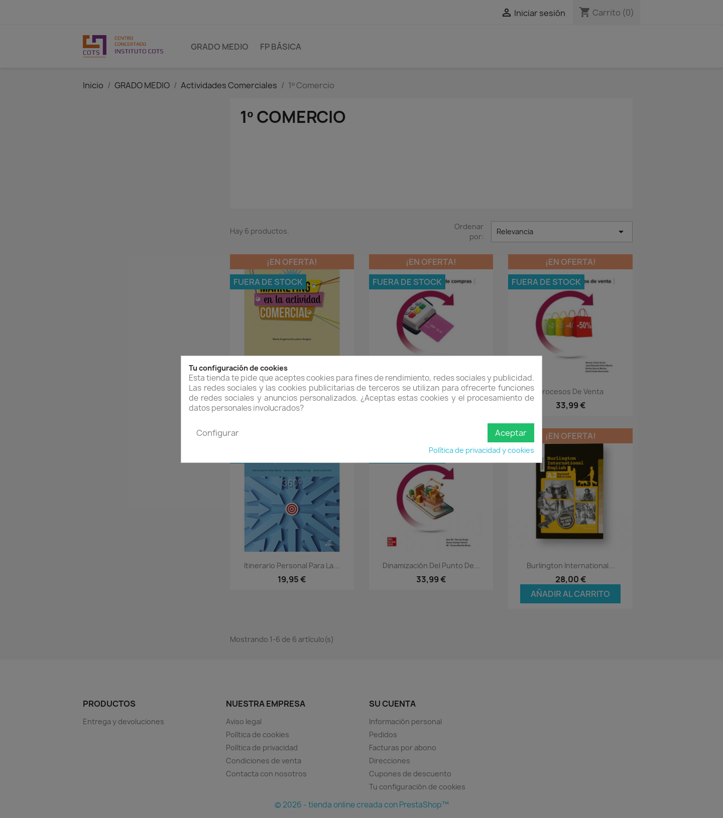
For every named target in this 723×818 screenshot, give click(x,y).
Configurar (217, 432)
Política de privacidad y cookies (481, 450)
